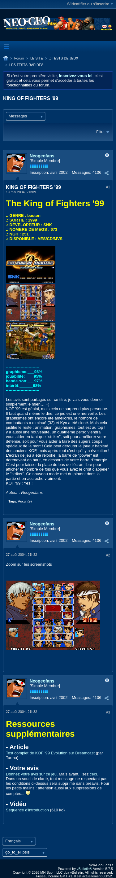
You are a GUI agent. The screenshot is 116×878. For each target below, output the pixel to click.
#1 (108, 187)
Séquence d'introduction (27, 810)
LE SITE (36, 58)
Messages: (81, 172)
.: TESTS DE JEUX (63, 58)
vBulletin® (84, 869)
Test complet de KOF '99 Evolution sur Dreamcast (50, 753)
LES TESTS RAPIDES (26, 65)
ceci (93, 774)
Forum (19, 58)
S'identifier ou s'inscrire (90, 4)
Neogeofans (42, 155)
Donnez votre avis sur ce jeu (31, 774)
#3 (108, 712)
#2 (108, 555)
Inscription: (39, 172)
